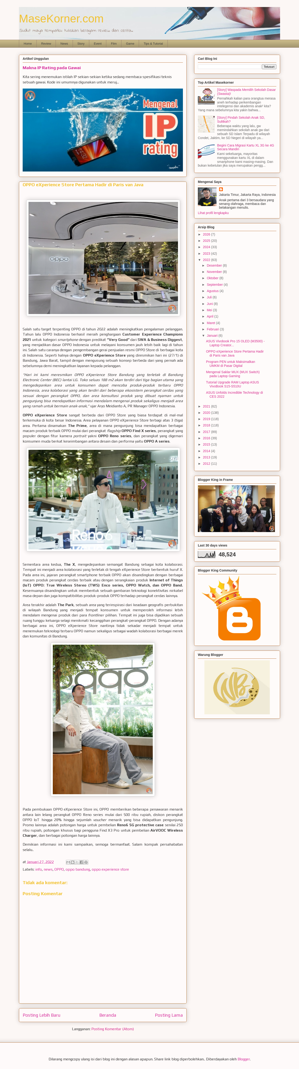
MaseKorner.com (61, 18)
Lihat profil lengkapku (213, 213)
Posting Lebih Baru (42, 1015)
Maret (211, 323)
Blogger (244, 1059)
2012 (207, 463)
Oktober (213, 278)
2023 (207, 253)
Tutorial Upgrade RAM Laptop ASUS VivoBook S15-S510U (232, 384)
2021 (207, 406)
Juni (210, 304)
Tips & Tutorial (153, 43)
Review (46, 43)
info (38, 869)
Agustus (213, 291)
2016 (207, 438)
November (215, 272)
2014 (207, 451)
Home (28, 43)
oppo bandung (78, 869)
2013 (207, 457)
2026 (207, 234)
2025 (207, 241)
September (215, 284)
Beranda (107, 1015)
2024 (207, 247)
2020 (207, 413)
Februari (213, 329)
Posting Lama (169, 1015)
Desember (215, 265)
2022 (207, 260)
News (64, 43)
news (48, 869)
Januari (212, 335)
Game (130, 43)
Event (98, 43)
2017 (207, 432)
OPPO (59, 869)
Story (80, 43)
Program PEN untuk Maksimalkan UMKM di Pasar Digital (230, 364)
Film (114, 43)
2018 (207, 425)
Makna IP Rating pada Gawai (52, 67)
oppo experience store (110, 869)
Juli (210, 297)
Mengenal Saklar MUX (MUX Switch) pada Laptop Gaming (233, 374)
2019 (207, 419)
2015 (207, 444)
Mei (210, 310)
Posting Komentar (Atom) (112, 1029)
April (210, 316)
